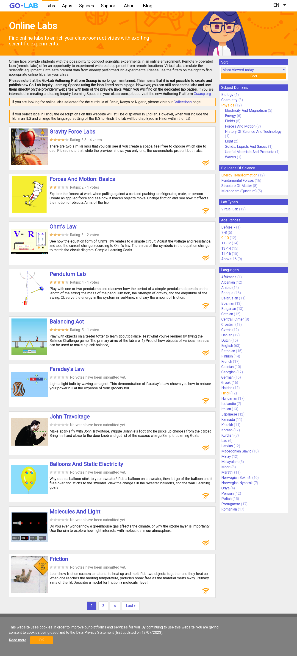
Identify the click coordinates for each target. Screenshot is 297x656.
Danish (226, 335)
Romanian (229, 509)
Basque (227, 293)
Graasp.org (202, 94)
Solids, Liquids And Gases (246, 146)
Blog (147, 5)
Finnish (227, 356)
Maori (225, 467)
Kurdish (227, 435)
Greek (226, 382)
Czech (226, 330)
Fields (230, 121)
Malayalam (230, 462)
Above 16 (229, 259)
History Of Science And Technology (253, 131)
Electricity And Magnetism (246, 110)
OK (41, 640)
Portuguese (230, 504)
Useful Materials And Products (249, 152)
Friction (59, 559)
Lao (224, 440)
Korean (227, 430)
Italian (226, 409)
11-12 (226, 243)
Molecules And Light (75, 511)
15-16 (226, 253)
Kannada (228, 419)
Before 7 (228, 227)
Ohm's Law (63, 226)
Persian (227, 493)
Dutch (225, 340)
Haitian (226, 388)
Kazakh (227, 425)
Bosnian (227, 303)
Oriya (225, 488)
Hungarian (229, 398)
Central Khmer (232, 319)
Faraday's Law (67, 369)
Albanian (228, 282)
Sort (253, 76)
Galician (227, 367)
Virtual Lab (229, 209)
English (227, 345)
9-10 (225, 238)
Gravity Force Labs (72, 131)
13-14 (226, 248)
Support (109, 5)
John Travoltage (70, 416)
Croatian (227, 324)
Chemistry (229, 100)
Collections (183, 102)
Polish (226, 499)
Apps (67, 5)
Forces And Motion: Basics (82, 179)
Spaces (86, 5)
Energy (230, 116)
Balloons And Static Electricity (86, 464)
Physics (227, 105)
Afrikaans (228, 277)
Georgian (228, 372)
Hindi (225, 393)
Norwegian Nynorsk (237, 483)
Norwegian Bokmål (236, 477)
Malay (226, 456)
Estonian (228, 351)
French (226, 361)
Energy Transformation (239, 175)
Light (229, 141)
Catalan (227, 314)
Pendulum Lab (68, 274)
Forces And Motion (240, 126)
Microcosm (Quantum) (239, 191)
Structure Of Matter (236, 186)
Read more (17, 640)
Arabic (226, 287)
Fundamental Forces (237, 180)
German (227, 377)
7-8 (224, 232)
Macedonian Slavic (236, 451)
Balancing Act (67, 321)
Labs (50, 5)
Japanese (229, 414)
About (130, 5)
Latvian (227, 446)
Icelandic (228, 404)
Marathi (227, 472)
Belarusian (229, 298)
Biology (227, 94)
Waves (231, 157)
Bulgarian (228, 309)
